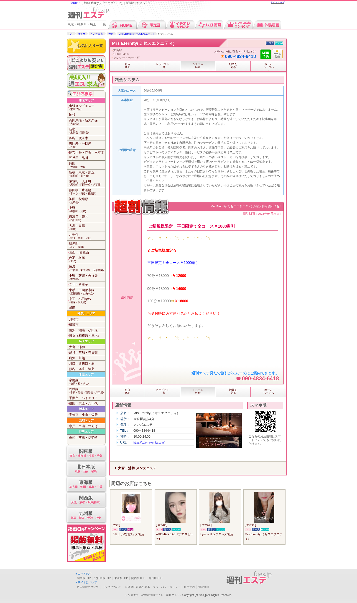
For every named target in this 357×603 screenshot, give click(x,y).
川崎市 (74, 319)
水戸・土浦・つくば (83, 426)
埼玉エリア (86, 341)
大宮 (110, 33)
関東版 (85, 453)
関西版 (85, 500)
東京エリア (86, 100)
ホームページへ (268, 66)
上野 (87, 209)
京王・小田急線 (87, 300)
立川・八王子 (78, 284)
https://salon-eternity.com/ (149, 442)
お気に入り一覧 (90, 46)
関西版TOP (138, 578)
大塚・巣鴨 (87, 227)
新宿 (87, 130)
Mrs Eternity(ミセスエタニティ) (136, 33)
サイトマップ (277, 2)
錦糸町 (87, 245)
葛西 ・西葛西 (79, 252)
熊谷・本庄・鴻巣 (81, 369)
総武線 (87, 390)
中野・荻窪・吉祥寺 (87, 277)
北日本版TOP (102, 578)
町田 (72, 308)
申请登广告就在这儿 (137, 587)
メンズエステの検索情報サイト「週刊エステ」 (153, 595)
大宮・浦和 (77, 347)
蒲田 (87, 165)
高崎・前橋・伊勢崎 (83, 437)
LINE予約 (265, 54)
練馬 (87, 268)
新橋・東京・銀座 (87, 174)
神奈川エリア (86, 313)
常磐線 (87, 381)
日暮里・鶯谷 (87, 218)
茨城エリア (86, 420)
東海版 (85, 484)
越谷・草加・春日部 (83, 352)
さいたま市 (96, 33)
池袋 (72, 115)
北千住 (87, 236)
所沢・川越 (77, 358)
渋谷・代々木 (78, 138)
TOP (70, 33)
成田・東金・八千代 (83, 403)
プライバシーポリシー (166, 587)
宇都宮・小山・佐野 (83, 415)
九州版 (85, 515)
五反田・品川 (78, 158)
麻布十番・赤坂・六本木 (86, 152)
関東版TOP (84, 578)
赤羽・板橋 (87, 259)
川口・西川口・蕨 (81, 363)
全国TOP (75, 3)
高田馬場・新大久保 (87, 121)
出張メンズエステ (87, 107)
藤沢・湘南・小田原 (83, 330)
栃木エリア (86, 409)
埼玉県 (81, 33)
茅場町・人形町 (87, 182)
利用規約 (189, 587)
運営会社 (203, 587)
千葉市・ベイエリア (83, 398)
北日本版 (85, 469)
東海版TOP (121, 578)
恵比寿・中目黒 (87, 145)
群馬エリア (86, 431)
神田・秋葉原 (87, 200)
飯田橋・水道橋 (87, 191)
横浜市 (74, 324)
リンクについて (111, 587)
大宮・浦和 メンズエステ (137, 468)
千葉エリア (86, 374)
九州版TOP (155, 578)
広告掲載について (88, 587)
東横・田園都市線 (87, 291)
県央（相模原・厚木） (85, 335)
